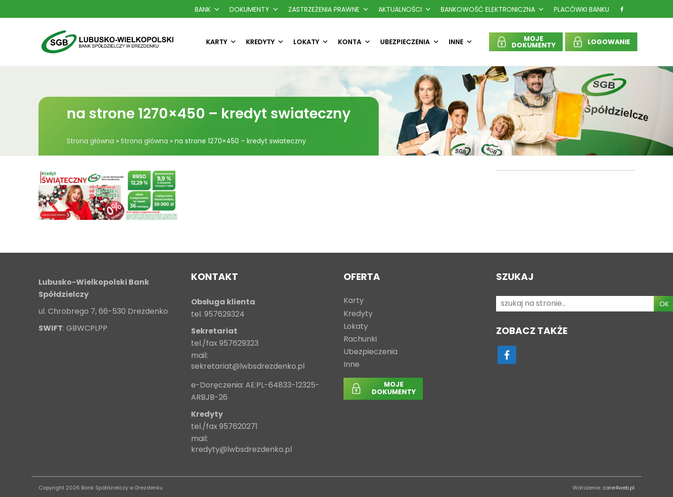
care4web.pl (619, 487)
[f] (622, 9)
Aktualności (404, 9)
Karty (221, 42)
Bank (207, 9)
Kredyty (265, 42)
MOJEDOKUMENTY (534, 42)
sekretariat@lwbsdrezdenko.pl (248, 367)
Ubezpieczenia (409, 42)
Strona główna (90, 141)
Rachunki (360, 339)
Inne (461, 42)
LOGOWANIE (609, 42)
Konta (354, 42)
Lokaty (311, 42)
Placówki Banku (581, 9)
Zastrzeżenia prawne (328, 9)
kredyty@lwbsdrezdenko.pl (241, 450)
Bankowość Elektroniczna (492, 9)
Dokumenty (254, 9)
